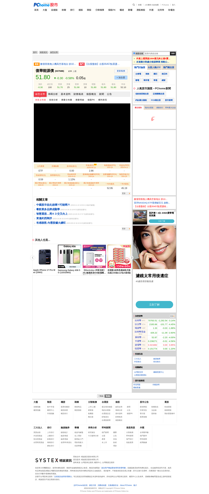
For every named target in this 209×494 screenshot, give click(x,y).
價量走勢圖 (40, 100)
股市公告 (144, 402)
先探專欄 (77, 446)
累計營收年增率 (55, 184)
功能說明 (156, 385)
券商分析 (92, 427)
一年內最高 (110, 184)
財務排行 (50, 439)
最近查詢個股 (107, 407)
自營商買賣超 (39, 442)
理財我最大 (78, 442)
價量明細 (79, 100)
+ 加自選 (121, 77)
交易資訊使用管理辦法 (63, 477)
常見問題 (136, 385)
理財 (115, 446)
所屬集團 (55, 166)
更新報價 (121, 71)
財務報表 (78, 94)
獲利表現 (102, 100)
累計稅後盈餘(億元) (71, 184)
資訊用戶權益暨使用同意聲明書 (113, 468)
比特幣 (161, 9)
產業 (103, 439)
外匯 (151, 9)
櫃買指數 (37, 410)
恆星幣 (138, 348)
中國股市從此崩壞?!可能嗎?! (53, 204)
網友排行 (50, 446)
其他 (115, 439)
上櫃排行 (50, 436)
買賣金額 (37, 432)
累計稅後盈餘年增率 (91, 184)
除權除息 (154, 407)
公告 (109, 94)
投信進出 (156, 362)
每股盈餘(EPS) (110, 166)
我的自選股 (149, 108)
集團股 (90, 414)
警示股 (142, 414)
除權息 (171, 9)
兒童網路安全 (113, 485)
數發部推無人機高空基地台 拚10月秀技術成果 (58, 64)
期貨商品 (77, 407)
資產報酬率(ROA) (110, 175)
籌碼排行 (50, 442)
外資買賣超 (38, 436)
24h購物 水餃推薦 (152, 4)
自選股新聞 (106, 420)
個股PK (112, 9)
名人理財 (77, 436)
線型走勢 (40, 94)
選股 (81, 9)
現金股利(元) (41, 175)
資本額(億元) (72, 166)
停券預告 (143, 410)
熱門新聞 (105, 432)
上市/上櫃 (92, 407)
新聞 (140, 4)
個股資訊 (43, 52)
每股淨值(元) (124, 175)
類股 (89, 9)
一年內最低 (124, 184)
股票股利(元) (55, 175)
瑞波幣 (138, 328)
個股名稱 (139, 53)
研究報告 (91, 432)
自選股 (54, 9)
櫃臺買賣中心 (158, 372)
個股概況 (91, 94)
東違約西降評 (44, 218)
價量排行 (159, 108)
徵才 (135, 485)
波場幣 (138, 345)
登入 (173, 4)
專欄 (76, 427)
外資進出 (137, 362)
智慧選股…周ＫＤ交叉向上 (52, 213)
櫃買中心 (50, 410)
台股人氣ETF (154, 67)
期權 (130, 9)
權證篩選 (64, 410)
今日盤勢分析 (93, 436)
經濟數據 (143, 442)
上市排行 (50, 432)
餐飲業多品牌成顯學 (48, 209)
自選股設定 (106, 414)
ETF (70, 71)
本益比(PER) (124, 166)
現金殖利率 (71, 175)
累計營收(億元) (41, 184)
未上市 (104, 442)
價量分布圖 (66, 100)
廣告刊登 (92, 485)
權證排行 (64, 414)
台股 (103, 436)
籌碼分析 (53, 94)
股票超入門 (78, 439)
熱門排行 (129, 439)
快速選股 (167, 407)
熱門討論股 (139, 67)
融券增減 (64, 439)
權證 (122, 9)
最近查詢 (138, 108)
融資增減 (64, 436)
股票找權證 (65, 407)
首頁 (36, 9)
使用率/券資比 (66, 442)
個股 (117, 402)
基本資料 (66, 94)
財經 (115, 442)
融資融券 (156, 359)
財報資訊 (105, 417)
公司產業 (40, 166)
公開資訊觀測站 (140, 375)
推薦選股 (167, 410)
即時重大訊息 (170, 108)
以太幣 (138, 324)
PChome (165, 4)
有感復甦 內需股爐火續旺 (51, 222)
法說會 (154, 410)
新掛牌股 (143, 407)
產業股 (90, 410)
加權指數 (37, 407)
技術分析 (53, 100)
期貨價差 (77, 410)
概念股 (90, 417)
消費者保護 (102, 485)
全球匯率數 (144, 432)
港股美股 (140, 9)
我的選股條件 (169, 414)
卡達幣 (138, 341)
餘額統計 (64, 432)
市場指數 (50, 414)
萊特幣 (138, 337)
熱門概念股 (168, 67)
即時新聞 (106, 427)
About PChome (126, 485)
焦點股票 (129, 442)
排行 (72, 9)
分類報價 (99, 9)
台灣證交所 (138, 372)
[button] (131, 257)
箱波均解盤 (78, 432)
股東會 (154, 414)
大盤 (45, 9)
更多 (124, 193)
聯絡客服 (136, 388)
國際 (115, 432)
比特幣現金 (140, 331)
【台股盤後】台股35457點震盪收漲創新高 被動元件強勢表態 (103, 64)
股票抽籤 (143, 417)
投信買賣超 (38, 439)
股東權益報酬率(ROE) (91, 175)
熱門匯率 (143, 436)
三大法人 (137, 359)
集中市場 (50, 407)
